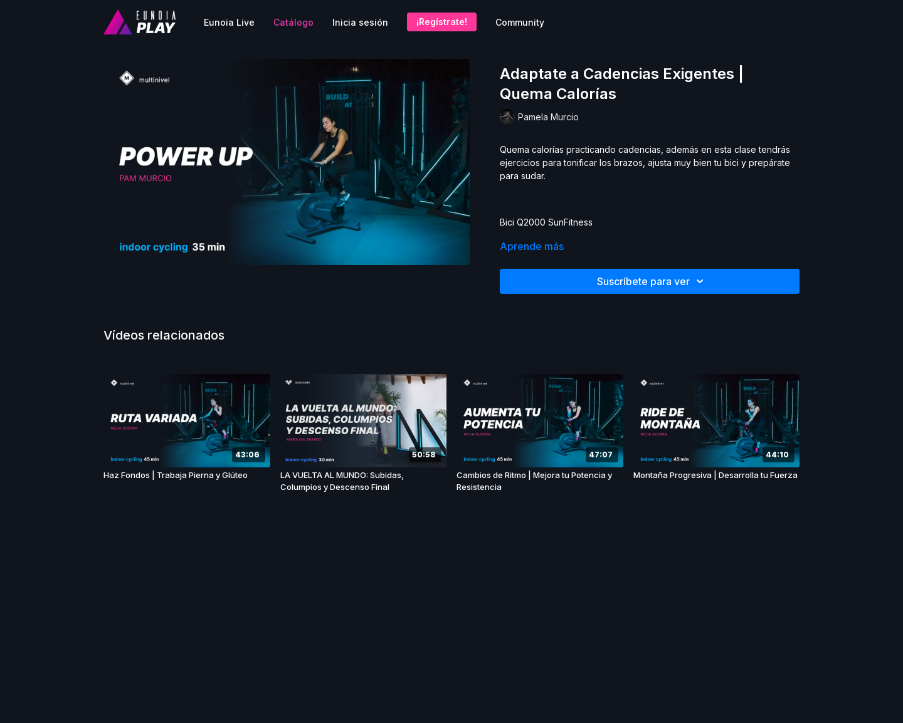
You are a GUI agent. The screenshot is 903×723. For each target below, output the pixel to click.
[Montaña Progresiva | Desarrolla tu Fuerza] (716, 475)
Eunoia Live (229, 22)
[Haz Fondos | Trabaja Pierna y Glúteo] (186, 475)
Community (519, 22)
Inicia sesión (360, 22)
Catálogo (293, 22)
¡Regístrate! (441, 21)
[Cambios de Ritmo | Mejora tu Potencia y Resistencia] (540, 481)
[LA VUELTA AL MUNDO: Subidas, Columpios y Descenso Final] (363, 481)
